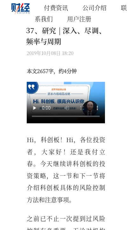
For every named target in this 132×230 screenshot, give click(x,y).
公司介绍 (94, 7)
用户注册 (79, 18)
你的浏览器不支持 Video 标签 (66, 102)
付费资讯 (56, 7)
